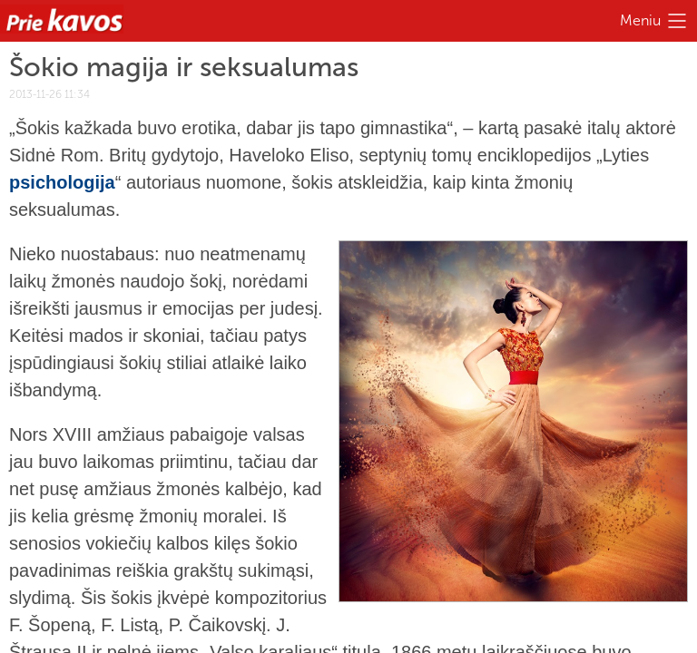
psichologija (62, 182)
